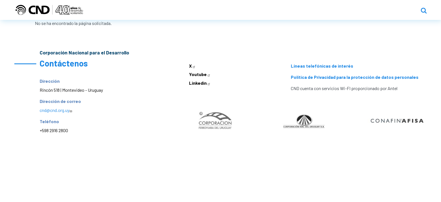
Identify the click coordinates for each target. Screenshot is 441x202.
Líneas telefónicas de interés (322, 66)
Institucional (278, 10)
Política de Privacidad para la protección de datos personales (354, 77)
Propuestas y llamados (383, 10)
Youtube (200, 74)
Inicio (246, 10)
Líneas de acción (324, 10)
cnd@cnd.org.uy (56, 110)
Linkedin (200, 83)
